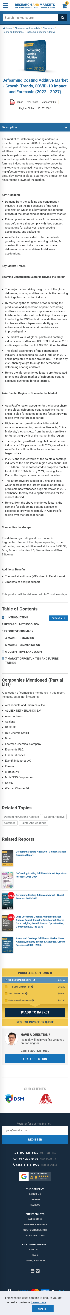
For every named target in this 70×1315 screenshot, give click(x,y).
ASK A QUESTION (35, 1059)
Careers (35, 1199)
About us (35, 1194)
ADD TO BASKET (34, 1012)
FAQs (35, 1255)
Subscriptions (35, 1235)
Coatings (9, 823)
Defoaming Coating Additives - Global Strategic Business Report (41, 853)
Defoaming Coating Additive (21, 816)
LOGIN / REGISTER (35, 1260)
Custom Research (35, 1230)
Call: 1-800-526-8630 (35, 1051)
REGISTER (35, 1139)
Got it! (42, 1308)
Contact (35, 1249)
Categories (35, 1219)
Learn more (38, 1302)
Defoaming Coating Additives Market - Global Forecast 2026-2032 (40, 897)
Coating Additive (54, 816)
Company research (35, 1224)
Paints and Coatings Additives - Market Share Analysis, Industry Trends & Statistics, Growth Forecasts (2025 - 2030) (40, 941)
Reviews (35, 1205)
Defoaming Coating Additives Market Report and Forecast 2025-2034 (41, 875)
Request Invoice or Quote (35, 1022)
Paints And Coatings (33, 823)
